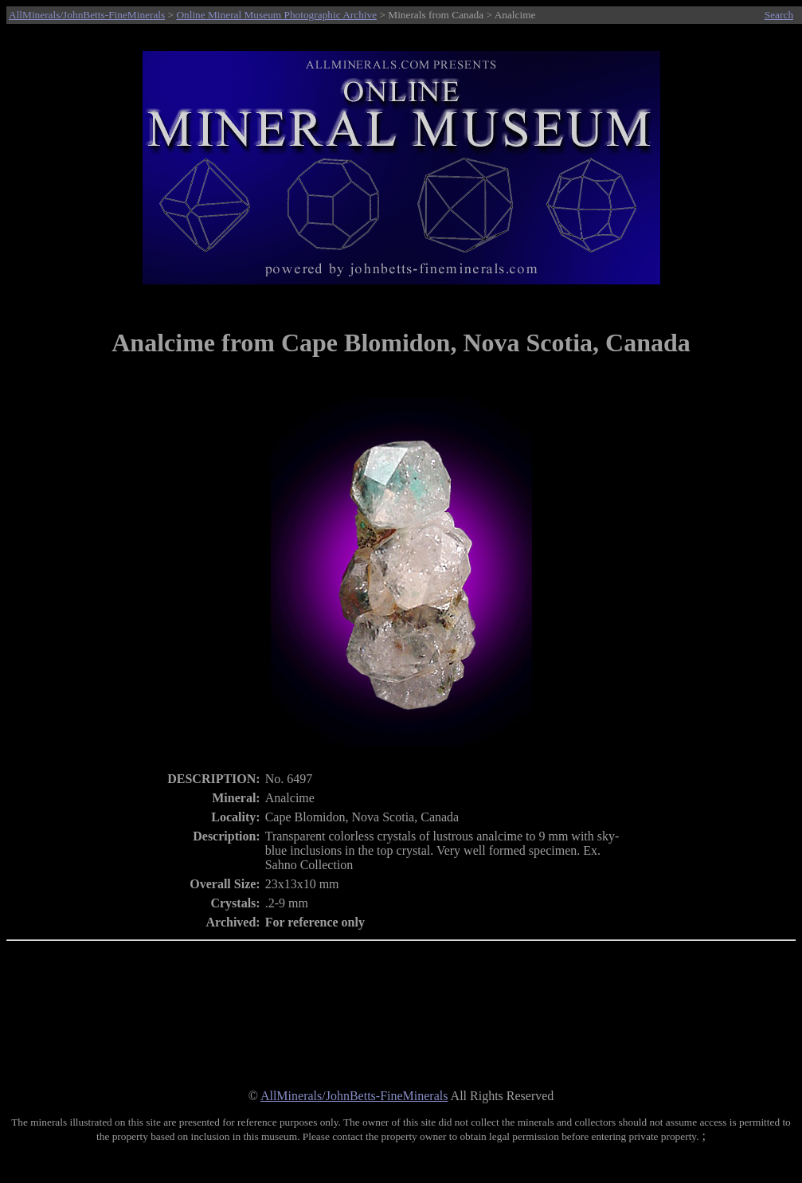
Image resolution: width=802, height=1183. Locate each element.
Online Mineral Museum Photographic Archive (276, 15)
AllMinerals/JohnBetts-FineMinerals (87, 15)
